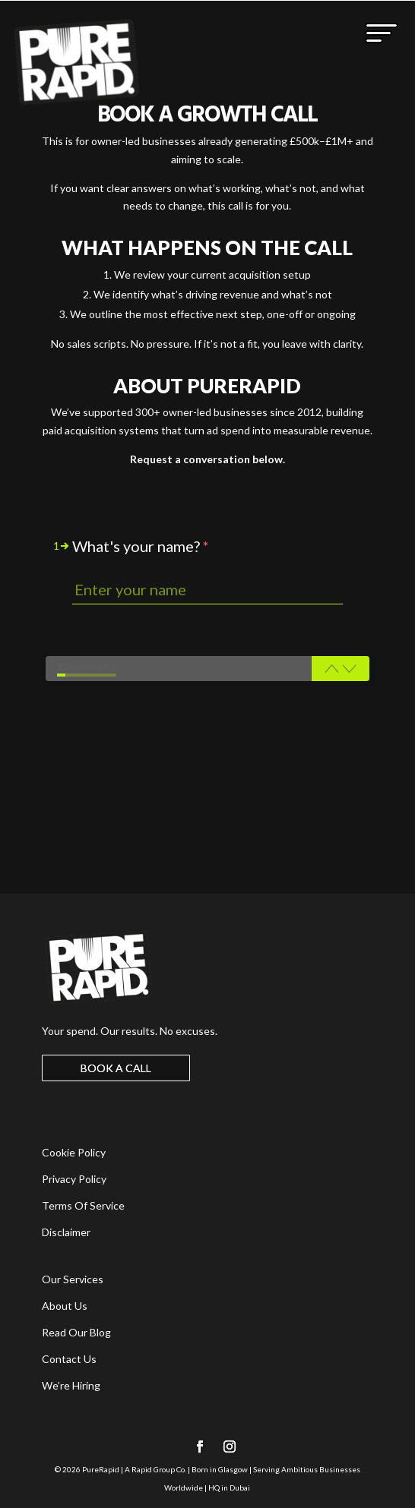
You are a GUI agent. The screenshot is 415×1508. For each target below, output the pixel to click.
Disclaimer (66, 1232)
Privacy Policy (74, 1178)
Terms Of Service (83, 1205)
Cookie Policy (74, 1152)
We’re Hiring (71, 1385)
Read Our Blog (76, 1332)
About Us (64, 1305)
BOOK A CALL (116, 1068)
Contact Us (69, 1358)
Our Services (72, 1279)
